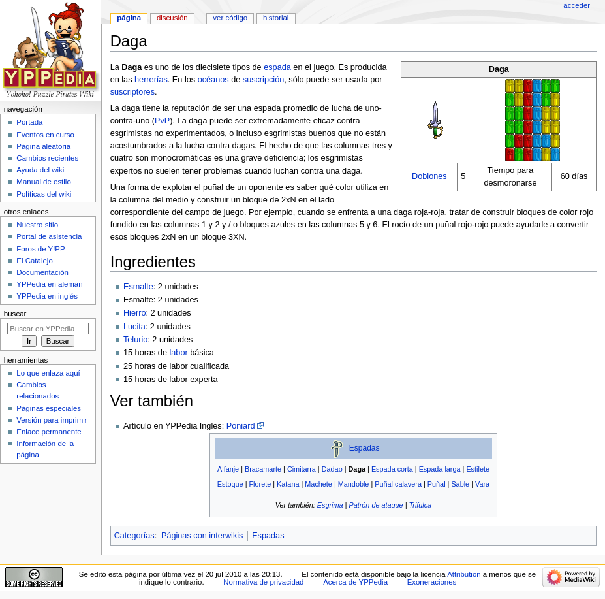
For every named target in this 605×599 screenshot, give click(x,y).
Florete (260, 484)
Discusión (172, 18)
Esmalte (138, 286)
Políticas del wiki (43, 194)
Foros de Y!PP (40, 249)
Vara (482, 484)
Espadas (364, 448)
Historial (275, 18)
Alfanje (228, 469)
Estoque (230, 484)
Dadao (332, 469)
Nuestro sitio (37, 225)
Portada (29, 122)
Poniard (240, 425)
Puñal (436, 484)
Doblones (429, 176)
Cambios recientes (47, 158)
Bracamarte (263, 469)
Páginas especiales (48, 408)
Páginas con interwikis (202, 535)
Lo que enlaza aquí (48, 373)
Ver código (230, 18)
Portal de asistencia (49, 236)
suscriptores (132, 92)
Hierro (134, 312)
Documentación (42, 272)
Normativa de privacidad (263, 582)
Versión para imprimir (51, 420)
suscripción (263, 79)
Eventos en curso (45, 134)
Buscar (15, 313)
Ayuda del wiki (40, 170)
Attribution (463, 574)
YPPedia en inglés (47, 296)
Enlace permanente (48, 432)
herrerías (151, 79)
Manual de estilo (43, 182)
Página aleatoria (43, 146)
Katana (288, 484)
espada (277, 67)
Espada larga (440, 469)
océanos (213, 79)
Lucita (134, 326)
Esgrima (330, 505)
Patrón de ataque (376, 505)
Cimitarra (301, 469)
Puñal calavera (398, 484)
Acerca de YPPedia (355, 582)
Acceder (576, 5)
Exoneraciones (432, 582)
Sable (460, 484)
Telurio (135, 339)
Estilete (477, 469)
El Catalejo (34, 261)
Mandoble (353, 484)
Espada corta (392, 469)
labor (178, 352)
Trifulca (420, 505)
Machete (318, 484)
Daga (357, 469)
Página (129, 18)
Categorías (134, 535)
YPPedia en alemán (49, 284)
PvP (162, 120)
